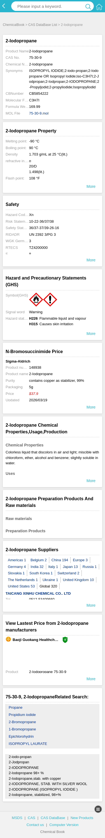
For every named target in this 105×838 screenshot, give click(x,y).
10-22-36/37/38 (41, 221)
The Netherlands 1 (23, 580)
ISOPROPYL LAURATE (28, 744)
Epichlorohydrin (21, 736)
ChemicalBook (13, 25)
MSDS (17, 818)
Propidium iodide (22, 715)
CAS (31, 818)
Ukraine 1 (50, 580)
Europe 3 (80, 560)
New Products (82, 818)
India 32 (37, 567)
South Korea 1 (41, 573)
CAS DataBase (53, 818)
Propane (15, 707)
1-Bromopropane (22, 729)
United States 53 (21, 586)
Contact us (35, 825)
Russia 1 (90, 567)
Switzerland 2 (68, 573)
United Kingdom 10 (78, 580)
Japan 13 (70, 567)
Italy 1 (53, 567)
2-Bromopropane (22, 722)
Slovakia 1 (16, 573)
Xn (31, 215)
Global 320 (48, 586)
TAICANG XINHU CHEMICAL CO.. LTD (38, 593)
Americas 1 (17, 560)
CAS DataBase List (42, 25)
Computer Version (63, 825)
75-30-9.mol (38, 113)
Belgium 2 (39, 560)
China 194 (60, 560)
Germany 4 (17, 567)
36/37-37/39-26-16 (44, 228)
